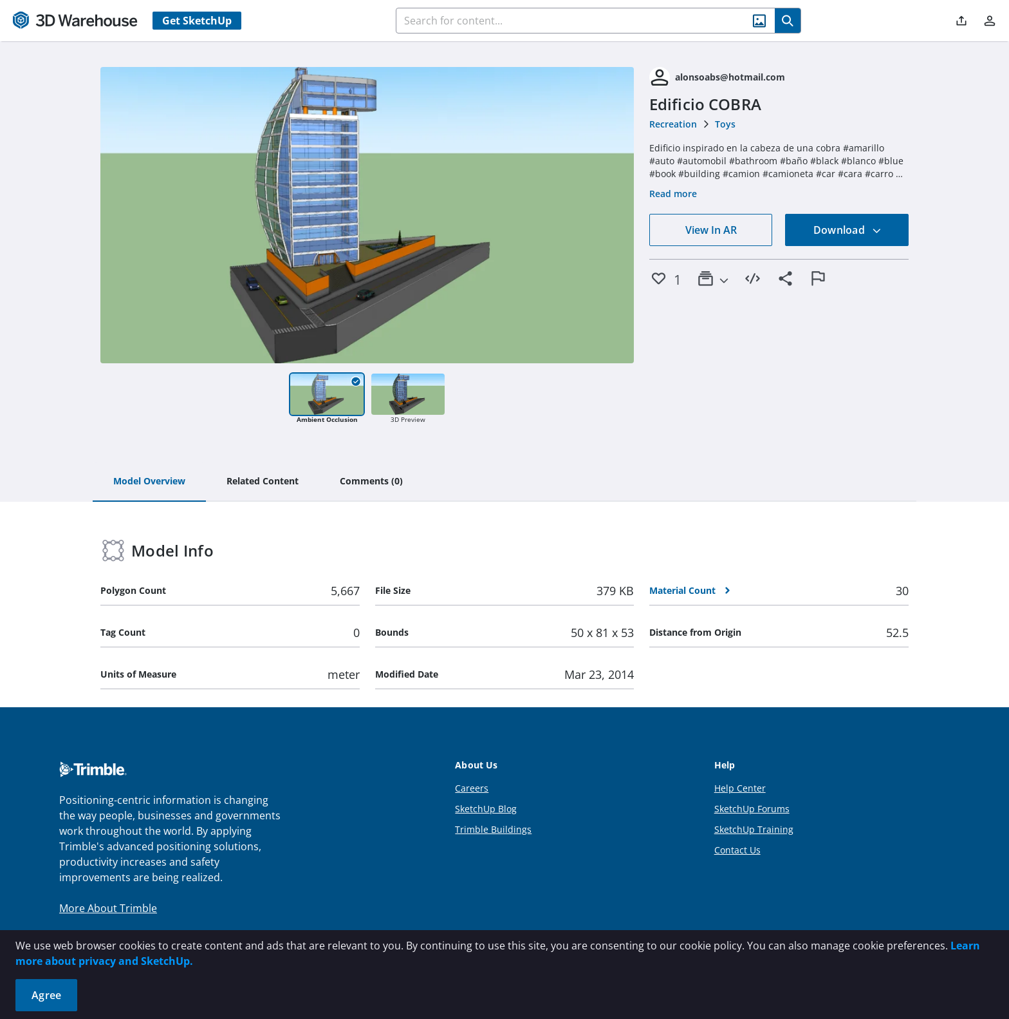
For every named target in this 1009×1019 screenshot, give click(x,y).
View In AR (711, 230)
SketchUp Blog (486, 809)
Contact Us (737, 850)
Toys (725, 124)
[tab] (149, 482)
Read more (673, 193)
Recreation (673, 124)
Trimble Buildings (493, 829)
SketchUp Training (753, 829)
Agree (46, 995)
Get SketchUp (197, 21)
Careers (471, 788)
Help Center (740, 788)
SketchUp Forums (752, 809)
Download (847, 230)
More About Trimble (108, 908)
